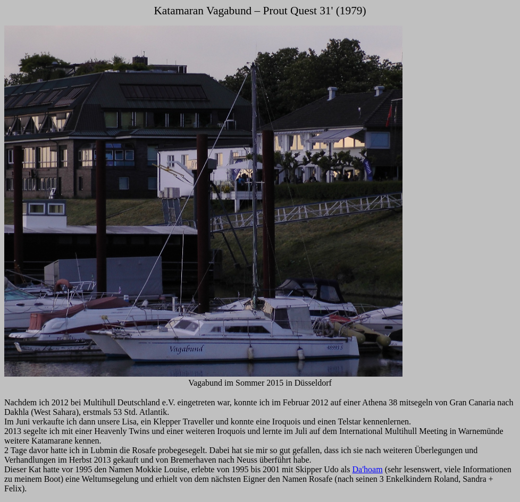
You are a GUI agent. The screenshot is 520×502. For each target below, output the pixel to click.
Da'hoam (368, 469)
